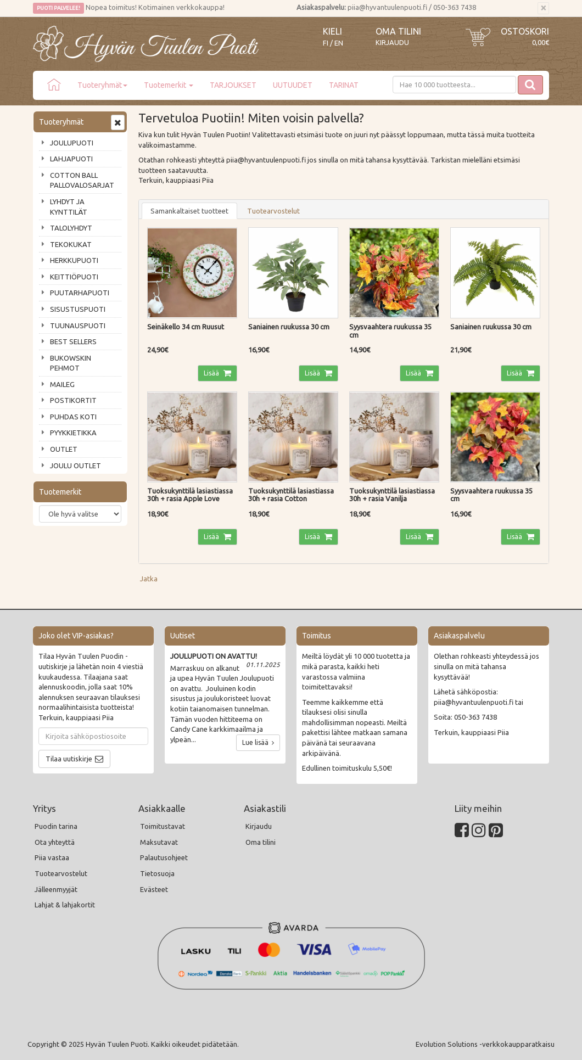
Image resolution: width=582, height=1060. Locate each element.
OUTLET (63, 449)
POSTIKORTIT (73, 400)
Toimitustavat (162, 826)
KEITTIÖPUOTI (74, 277)
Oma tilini (398, 31)
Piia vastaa (52, 857)
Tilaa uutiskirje (69, 758)
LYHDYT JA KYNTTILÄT (68, 207)
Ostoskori (525, 31)
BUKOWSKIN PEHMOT (70, 363)
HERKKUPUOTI (74, 260)
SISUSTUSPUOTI (77, 309)
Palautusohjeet (164, 857)
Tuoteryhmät (102, 85)
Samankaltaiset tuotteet (189, 211)
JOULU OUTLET (75, 465)
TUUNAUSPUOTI (77, 325)
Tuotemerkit (168, 85)
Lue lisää (258, 742)
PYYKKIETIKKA (73, 432)
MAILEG (62, 384)
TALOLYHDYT (71, 228)
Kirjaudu (392, 42)
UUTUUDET (292, 85)
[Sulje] (543, 8)
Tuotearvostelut (273, 211)
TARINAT (344, 85)
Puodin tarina (56, 826)
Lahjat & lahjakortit (65, 904)
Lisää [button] (212, 373)
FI (325, 43)
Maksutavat (159, 842)
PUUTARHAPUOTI (79, 292)
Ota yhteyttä (55, 842)
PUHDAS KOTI (73, 416)
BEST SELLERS (73, 341)
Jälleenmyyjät (56, 889)
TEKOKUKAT (71, 244)
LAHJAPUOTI (71, 158)
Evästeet (154, 889)
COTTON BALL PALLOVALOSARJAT (82, 180)
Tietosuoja (157, 873)
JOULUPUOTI (71, 143)
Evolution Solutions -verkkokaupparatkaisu (485, 1044)
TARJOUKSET (233, 85)
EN (338, 43)
